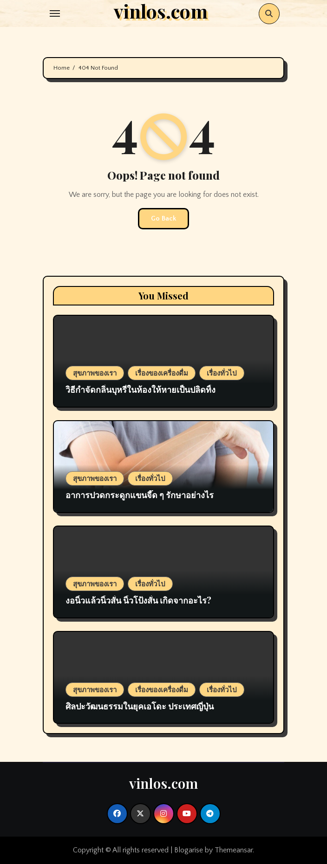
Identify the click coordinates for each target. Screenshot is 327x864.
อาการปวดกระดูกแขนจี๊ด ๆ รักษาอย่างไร (140, 494)
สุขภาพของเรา (95, 372)
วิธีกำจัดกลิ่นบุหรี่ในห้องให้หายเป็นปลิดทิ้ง (140, 389)
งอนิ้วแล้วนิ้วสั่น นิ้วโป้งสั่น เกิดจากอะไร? (138, 600)
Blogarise (188, 850)
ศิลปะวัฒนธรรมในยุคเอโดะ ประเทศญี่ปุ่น (139, 706)
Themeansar (234, 850)
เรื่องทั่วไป (222, 372)
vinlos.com (163, 783)
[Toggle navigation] (54, 13)
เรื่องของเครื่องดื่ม (161, 372)
